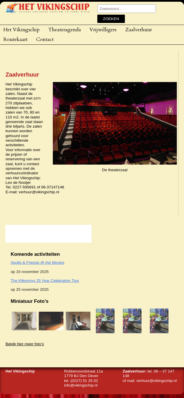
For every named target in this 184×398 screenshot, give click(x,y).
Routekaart (15, 39)
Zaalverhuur (138, 29)
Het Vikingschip (21, 29)
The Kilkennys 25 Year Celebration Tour (45, 280)
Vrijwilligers (103, 29)
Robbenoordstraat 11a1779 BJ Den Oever (83, 373)
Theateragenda (64, 29)
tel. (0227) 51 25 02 (81, 381)
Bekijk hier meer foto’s (24, 344)
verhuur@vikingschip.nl (156, 381)
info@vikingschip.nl (81, 385)
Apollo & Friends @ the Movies (37, 262)
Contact (45, 39)
